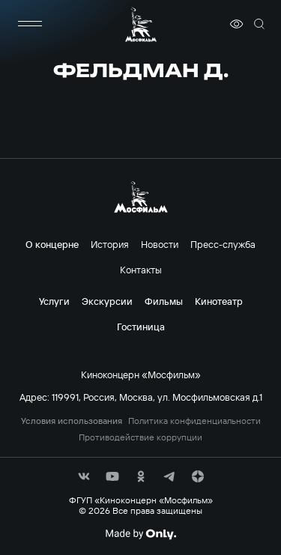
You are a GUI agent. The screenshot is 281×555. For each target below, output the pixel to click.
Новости (159, 244)
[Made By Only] (140, 534)
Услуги (54, 301)
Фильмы (164, 301)
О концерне (52, 244)
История (110, 244)
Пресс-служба (223, 244)
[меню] (30, 24)
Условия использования (71, 421)
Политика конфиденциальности (194, 421)
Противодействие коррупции (140, 437)
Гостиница (141, 327)
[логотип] (141, 24)
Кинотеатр (219, 301)
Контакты (141, 270)
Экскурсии (107, 301)
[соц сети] (84, 476)
